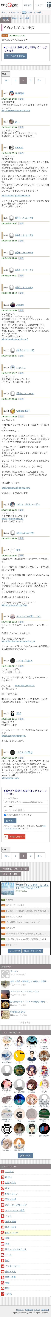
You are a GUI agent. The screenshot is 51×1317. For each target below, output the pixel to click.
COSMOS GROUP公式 (44, 1047)
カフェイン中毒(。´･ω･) (28, 616)
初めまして (10, 928)
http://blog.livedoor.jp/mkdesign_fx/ (18, 641)
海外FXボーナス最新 (7, 1120)
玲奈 (19, 1048)
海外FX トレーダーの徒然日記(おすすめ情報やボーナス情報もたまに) (44, 1103)
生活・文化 (10, 1182)
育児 (7, 1188)
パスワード (9, 806)
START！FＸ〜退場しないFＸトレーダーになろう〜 (32, 886)
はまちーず (32, 1106)
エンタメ (9, 1171)
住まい (8, 1177)
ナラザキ (19, 1077)
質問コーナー (11, 945)
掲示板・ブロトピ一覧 (16, 869)
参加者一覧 (25, 1155)
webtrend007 (23, 411)
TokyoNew (31, 1121)
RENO (32, 1063)
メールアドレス (11, 798)
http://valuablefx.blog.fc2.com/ (15, 110)
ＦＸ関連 (9, 900)
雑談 (7, 1288)
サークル (20, 1310)
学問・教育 (10, 1277)
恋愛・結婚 (10, 1199)
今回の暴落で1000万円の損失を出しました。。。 (26, 933)
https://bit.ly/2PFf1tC (25, 685)
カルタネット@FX (32, 1047)
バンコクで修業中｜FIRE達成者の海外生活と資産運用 (19, 1148)
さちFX (44, 1092)
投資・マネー (11, 1233)
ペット (8, 1216)
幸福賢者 (19, 93)
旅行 (7, 1260)
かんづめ (31, 1092)
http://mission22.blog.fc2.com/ (15, 488)
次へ (40, 80)
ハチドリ (21, 367)
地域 (7, 1283)
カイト (31, 1136)
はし (17, 121)
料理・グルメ (11, 1194)
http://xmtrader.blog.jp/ (12, 519)
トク (6, 1077)
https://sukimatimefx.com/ (13, 736)
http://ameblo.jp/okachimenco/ (15, 196)
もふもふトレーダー (19, 1134)
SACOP (7, 1048)
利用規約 (29, 1310)
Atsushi (20, 305)
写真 (7, 1244)
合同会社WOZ (19, 1092)
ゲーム (8, 1255)
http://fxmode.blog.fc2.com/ (14, 339)
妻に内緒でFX (44, 1136)
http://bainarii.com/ (10, 778)
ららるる (44, 1063)
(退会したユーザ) (24, 218)
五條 (19, 1121)
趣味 (7, 1238)
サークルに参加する (15, 56)
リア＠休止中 (7, 1106)
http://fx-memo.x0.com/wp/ (14, 605)
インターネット (12, 1266)
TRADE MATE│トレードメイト (6, 1090)
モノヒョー (19, 1063)
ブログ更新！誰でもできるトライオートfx (23, 922)
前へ (7, 80)
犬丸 (6, 1136)
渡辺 (18, 713)
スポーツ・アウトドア (16, 1205)
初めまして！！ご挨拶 (15, 905)
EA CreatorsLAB (6, 1062)
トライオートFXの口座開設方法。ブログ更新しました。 (28, 911)
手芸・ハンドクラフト (16, 1249)
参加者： (21, 891)
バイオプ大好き (24, 660)
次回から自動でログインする (19, 815)
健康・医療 (10, 1221)
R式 (18, 550)
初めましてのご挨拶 (14, 916)
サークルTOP (11, 874)
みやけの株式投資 (44, 1076)
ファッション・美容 (15, 1210)
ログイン (10, 821)
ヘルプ (37, 1310)
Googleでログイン (14, 837)
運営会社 (45, 1310)
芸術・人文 (10, 1271)
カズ (19, 1106)
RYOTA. (32, 1077)
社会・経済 (10, 1227)
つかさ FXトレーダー (28, 504)
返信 (21, 99)
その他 (8, 1294)
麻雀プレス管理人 (44, 1120)
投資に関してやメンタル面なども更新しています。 (27, 939)
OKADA (19, 147)
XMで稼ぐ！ (6, 1150)
